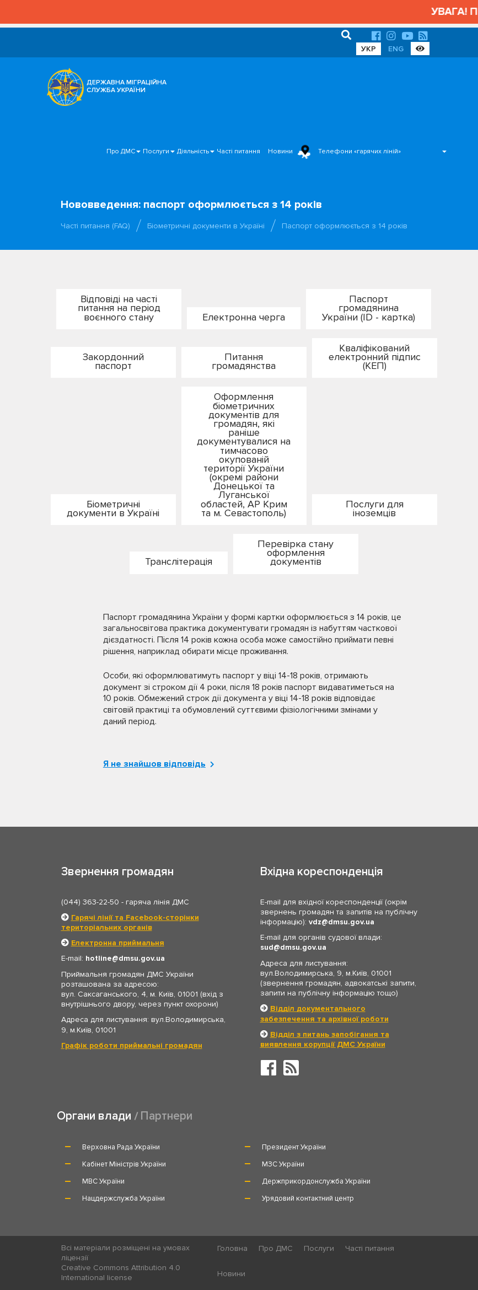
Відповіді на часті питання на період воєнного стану (119, 308)
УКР (368, 48)
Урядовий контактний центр (308, 1198)
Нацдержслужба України (123, 1198)
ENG (396, 48)
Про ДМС (120, 151)
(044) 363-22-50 (90, 902)
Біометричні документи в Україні (206, 226)
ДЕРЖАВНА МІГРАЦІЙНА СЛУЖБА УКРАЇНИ (127, 86)
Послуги (156, 151)
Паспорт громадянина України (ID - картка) (368, 308)
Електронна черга (243, 317)
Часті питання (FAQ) (95, 226)
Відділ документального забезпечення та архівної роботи (324, 1013)
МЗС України (283, 1164)
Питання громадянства (244, 361)
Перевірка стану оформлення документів (295, 553)
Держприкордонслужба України (316, 1181)
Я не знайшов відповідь (156, 763)
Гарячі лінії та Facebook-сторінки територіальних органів (130, 922)
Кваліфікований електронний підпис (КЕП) (375, 357)
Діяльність (193, 151)
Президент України (294, 1147)
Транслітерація (178, 561)
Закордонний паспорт (113, 361)
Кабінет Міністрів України (124, 1164)
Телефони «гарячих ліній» (359, 151)
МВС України (103, 1181)
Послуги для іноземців (375, 508)
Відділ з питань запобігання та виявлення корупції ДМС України (324, 1039)
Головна (232, 1248)
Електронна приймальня (117, 943)
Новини (280, 151)
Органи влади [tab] (94, 1116)
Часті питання (238, 151)
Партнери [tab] (166, 1116)
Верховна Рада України (121, 1147)
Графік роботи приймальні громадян (131, 1045)
